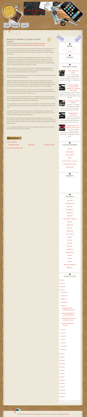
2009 (61, 393)
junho (63, 332)
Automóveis (35, 43)
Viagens (69, 215)
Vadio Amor (69, 148)
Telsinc (69, 255)
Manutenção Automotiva (22, 45)
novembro (64, 295)
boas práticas (42, 43)
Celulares (69, 231)
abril (63, 339)
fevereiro (64, 346)
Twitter (69, 258)
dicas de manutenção (11, 45)
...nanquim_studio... (69, 167)
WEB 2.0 (69, 267)
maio (63, 336)
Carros (68, 200)
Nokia (69, 261)
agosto (63, 305)
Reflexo (69, 158)
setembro (64, 302)
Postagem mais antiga (49, 144)
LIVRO (25, 25)
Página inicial (32, 144)
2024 (61, 283)
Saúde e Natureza (70, 155)
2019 (61, 360)
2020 (61, 357)
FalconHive (66, 414)
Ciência (69, 243)
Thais (68, 228)
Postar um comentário (12, 142)
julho (63, 329)
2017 (61, 367)
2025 (61, 280)
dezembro (64, 292)
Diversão (69, 212)
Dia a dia (69, 246)
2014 (61, 377)
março (63, 342)
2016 (61, 370)
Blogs (69, 237)
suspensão (42, 45)
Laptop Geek (53, 414)
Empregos (69, 249)
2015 (61, 373)
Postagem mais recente (13, 144)
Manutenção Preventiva (33, 45)
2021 (61, 353)
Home (7, 25)
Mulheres (69, 225)
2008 (61, 396)
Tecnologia (68, 209)
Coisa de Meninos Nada (34, 12)
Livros (69, 240)
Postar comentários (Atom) (17, 148)
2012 (61, 383)
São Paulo (68, 234)
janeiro (63, 349)
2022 (61, 290)
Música (69, 206)
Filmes (68, 221)
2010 (61, 390)
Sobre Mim (16, 25)
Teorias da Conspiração (69, 264)
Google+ (2, 0)
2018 (61, 363)
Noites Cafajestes (70, 151)
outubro (63, 299)
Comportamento (69, 203)
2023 (61, 286)
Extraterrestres (69, 252)
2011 (61, 386)
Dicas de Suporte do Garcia (69, 164)
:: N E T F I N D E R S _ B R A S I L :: (69, 161)
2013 (61, 380)
